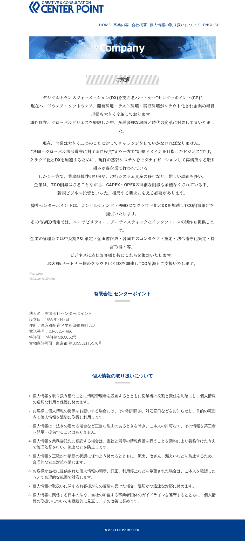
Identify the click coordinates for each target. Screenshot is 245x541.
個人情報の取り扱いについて (175, 28)
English (211, 28)
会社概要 (139, 28)
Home (105, 28)
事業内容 (121, 28)
